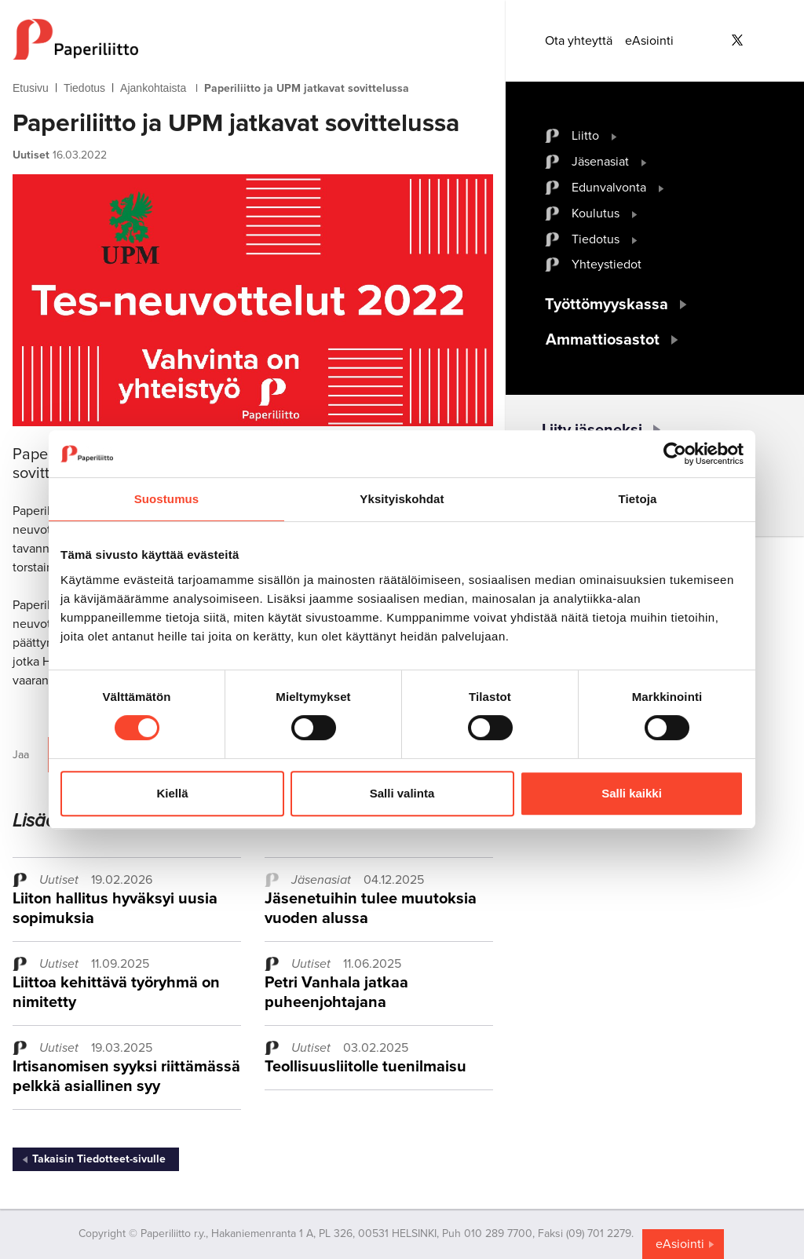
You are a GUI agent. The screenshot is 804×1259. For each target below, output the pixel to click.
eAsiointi (649, 41)
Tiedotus (84, 88)
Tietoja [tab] (638, 498)
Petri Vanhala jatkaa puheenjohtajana (336, 992)
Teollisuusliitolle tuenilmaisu (365, 1066)
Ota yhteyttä (578, 41)
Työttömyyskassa (606, 304)
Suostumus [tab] (166, 498)
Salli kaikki (631, 793)
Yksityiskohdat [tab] (402, 498)
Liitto (585, 136)
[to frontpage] (253, 39)
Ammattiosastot (603, 339)
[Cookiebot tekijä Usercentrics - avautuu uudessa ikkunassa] (675, 453)
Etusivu (31, 88)
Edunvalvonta (609, 187)
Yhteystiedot (606, 264)
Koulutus (595, 213)
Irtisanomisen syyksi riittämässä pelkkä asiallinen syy (126, 1076)
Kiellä (172, 793)
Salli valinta (402, 793)
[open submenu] (614, 136)
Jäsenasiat (600, 162)
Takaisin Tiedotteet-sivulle (99, 1159)
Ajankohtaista (153, 88)
